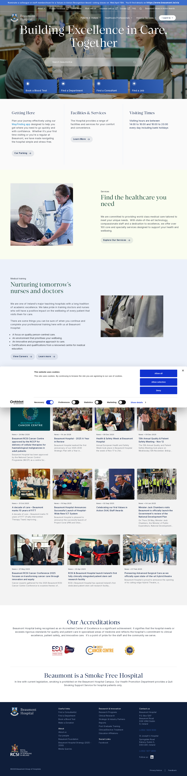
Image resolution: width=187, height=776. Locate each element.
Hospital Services (144, 18)
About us (62, 732)
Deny (158, 759)
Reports (102, 723)
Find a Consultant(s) (67, 712)
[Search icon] (140, 8)
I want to (166, 18)
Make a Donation (66, 723)
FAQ (134, 8)
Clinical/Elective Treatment (111, 730)
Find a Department (66, 716)
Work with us (90, 8)
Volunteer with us (106, 8)
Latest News (76, 8)
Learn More (81, 139)
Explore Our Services (117, 240)
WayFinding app (21, 124)
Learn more (47, 356)
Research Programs (108, 712)
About (40, 8)
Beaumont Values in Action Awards (160, 8)
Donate (123, 8)
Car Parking (23, 153)
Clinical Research (107, 716)
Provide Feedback (57, 8)
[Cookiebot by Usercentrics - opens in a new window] (16, 771)
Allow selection (158, 750)
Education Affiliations (108, 733)
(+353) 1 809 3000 (147, 730)
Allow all (159, 742)
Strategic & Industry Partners (112, 719)
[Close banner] (183, 739)
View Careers (22, 356)
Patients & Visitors (89, 18)
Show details (137, 771)
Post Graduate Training (109, 726)
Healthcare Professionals (117, 18)
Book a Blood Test (66, 719)
